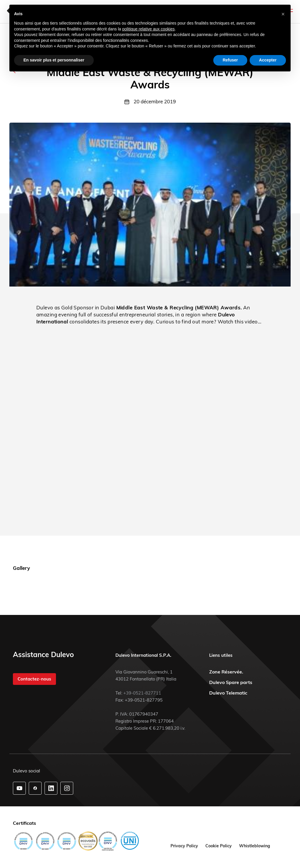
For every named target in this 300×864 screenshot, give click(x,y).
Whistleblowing (254, 846)
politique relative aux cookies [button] (148, 29)
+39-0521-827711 (142, 693)
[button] (283, 14)
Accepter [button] (268, 60)
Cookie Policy (218, 846)
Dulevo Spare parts (230, 682)
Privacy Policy (184, 846)
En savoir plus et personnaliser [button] (53, 60)
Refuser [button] (230, 60)
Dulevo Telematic (228, 693)
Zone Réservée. (226, 672)
